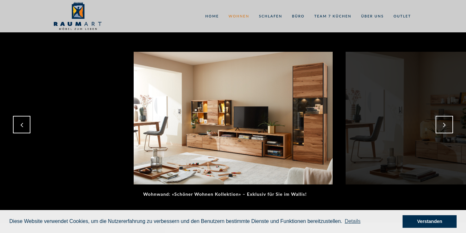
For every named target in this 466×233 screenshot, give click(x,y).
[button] (352, 221)
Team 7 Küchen (332, 16)
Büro (298, 16)
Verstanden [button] (429, 221)
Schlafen (270, 16)
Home (212, 16)
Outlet (402, 16)
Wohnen (238, 16)
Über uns (372, 16)
